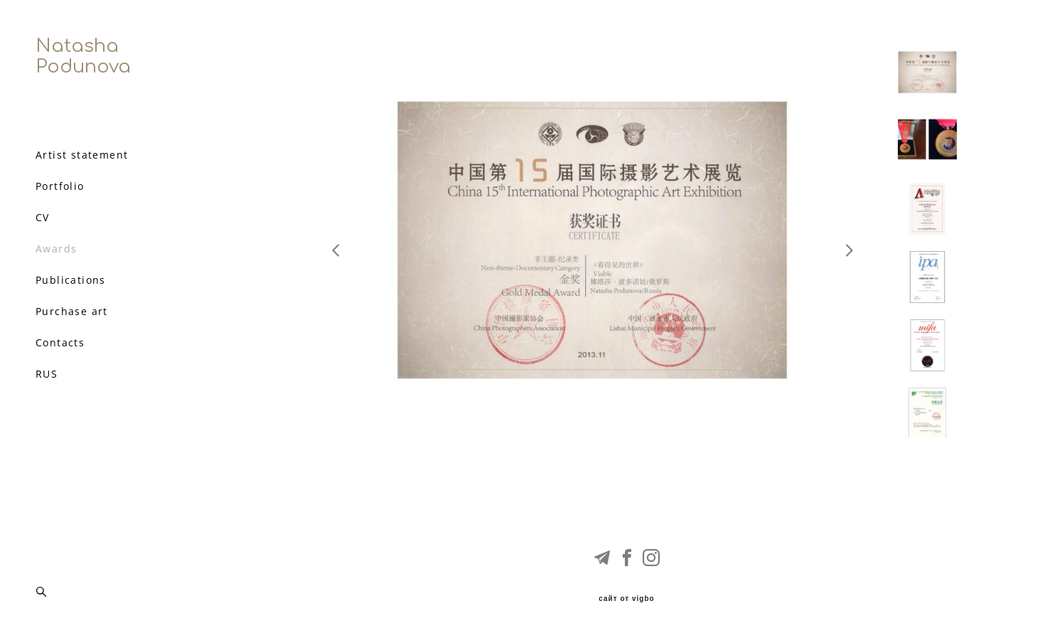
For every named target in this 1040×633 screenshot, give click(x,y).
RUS (47, 374)
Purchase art (72, 311)
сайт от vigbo (626, 598)
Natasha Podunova (83, 56)
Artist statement (82, 155)
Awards (56, 249)
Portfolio (60, 186)
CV (43, 217)
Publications (71, 280)
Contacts (60, 343)
